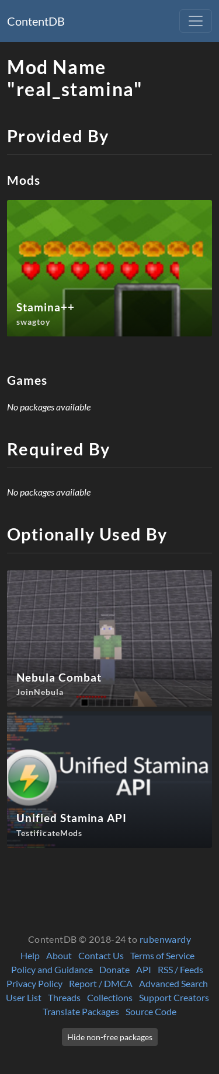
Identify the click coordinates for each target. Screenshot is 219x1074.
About (59, 955)
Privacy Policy (34, 983)
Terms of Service (162, 955)
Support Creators (174, 997)
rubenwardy (166, 939)
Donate (114, 969)
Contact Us (101, 955)
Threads (64, 997)
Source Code (151, 1011)
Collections (110, 997)
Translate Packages (81, 1011)
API (143, 969)
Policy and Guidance (52, 969)
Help (30, 955)
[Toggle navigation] (195, 21)
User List (23, 997)
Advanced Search (173, 983)
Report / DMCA (101, 983)
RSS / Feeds (180, 969)
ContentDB (36, 21)
